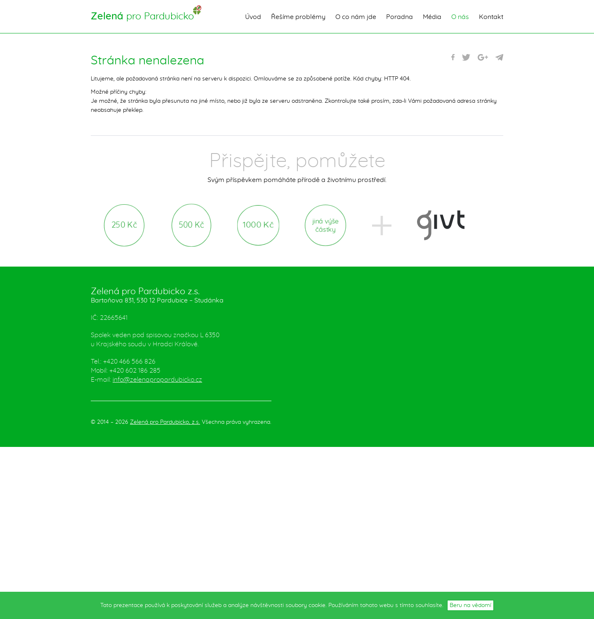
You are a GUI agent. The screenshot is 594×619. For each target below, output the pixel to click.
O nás (460, 17)
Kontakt (491, 17)
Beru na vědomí (470, 605)
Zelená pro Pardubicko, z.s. (165, 422)
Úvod (253, 17)
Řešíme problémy (298, 17)
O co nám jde (355, 17)
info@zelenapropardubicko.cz (157, 379)
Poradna (399, 17)
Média (432, 17)
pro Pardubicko (142, 16)
